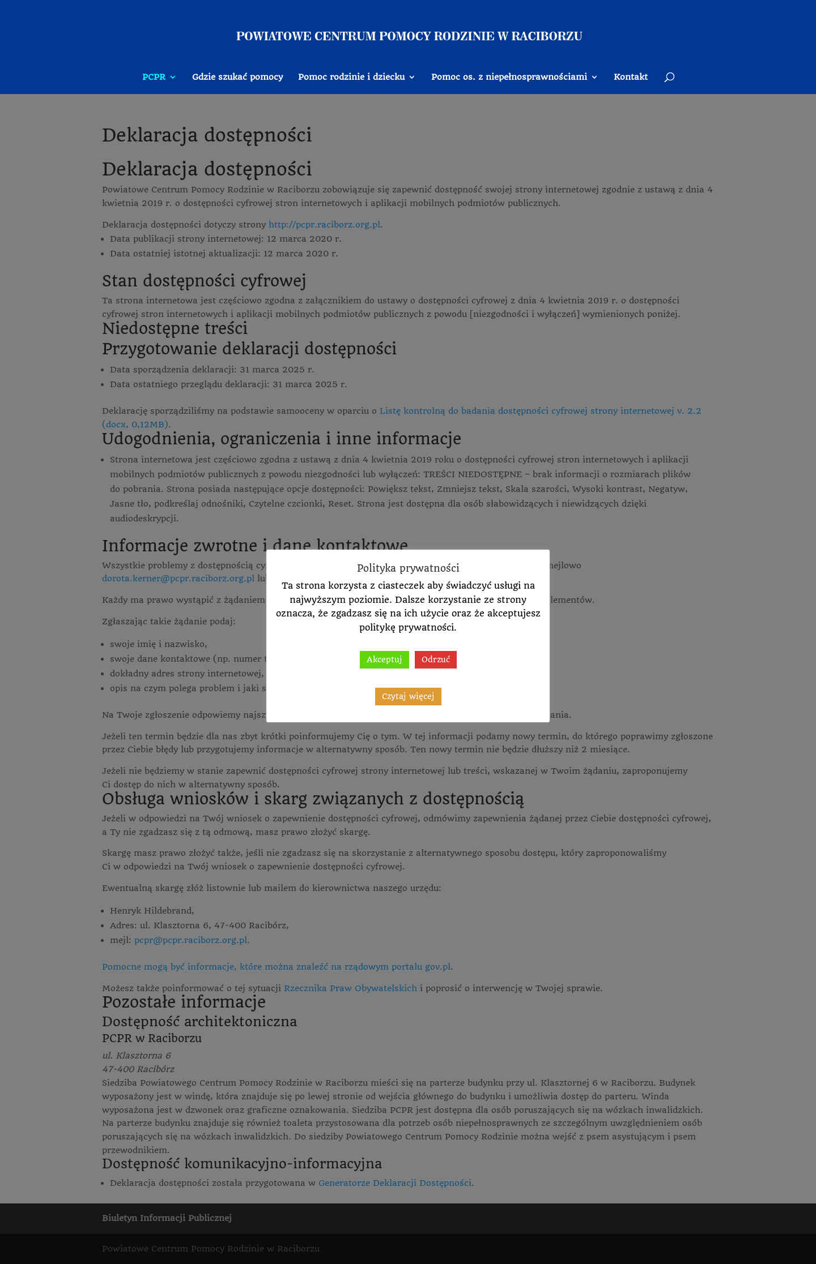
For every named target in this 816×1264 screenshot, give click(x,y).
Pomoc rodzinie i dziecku (351, 77)
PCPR (153, 77)
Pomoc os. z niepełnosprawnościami (509, 77)
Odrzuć (436, 659)
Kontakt (631, 77)
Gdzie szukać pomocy (237, 77)
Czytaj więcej (408, 696)
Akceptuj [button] (384, 659)
